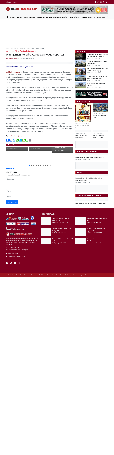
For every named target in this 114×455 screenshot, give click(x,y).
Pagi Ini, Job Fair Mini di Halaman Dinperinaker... (89, 227)
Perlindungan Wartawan (72, 401)
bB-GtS (90, 17)
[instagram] (103, 2)
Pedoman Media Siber (17, 401)
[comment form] (39, 182)
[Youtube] (15, 389)
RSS (8, 401)
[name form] (39, 191)
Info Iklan (26, 401)
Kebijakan (32, 17)
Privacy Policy (60, 401)
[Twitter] (11, 389)
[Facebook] (7, 389)
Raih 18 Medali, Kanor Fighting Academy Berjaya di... (90, 329)
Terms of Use (51, 401)
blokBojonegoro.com (12, 58)
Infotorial (97, 17)
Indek (103, 17)
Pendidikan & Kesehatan (57, 17)
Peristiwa (12, 17)
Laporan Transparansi (86, 401)
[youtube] (100, 2)
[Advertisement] (57, 32)
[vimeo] (106, 2)
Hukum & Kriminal (42, 17)
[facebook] (95, 2)
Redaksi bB (42, 401)
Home (7, 48)
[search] (106, 17)
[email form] (39, 196)
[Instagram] (19, 389)
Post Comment (12, 202)
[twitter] (98, 2)
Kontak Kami (34, 401)
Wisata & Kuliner (81, 17)
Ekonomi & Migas (22, 17)
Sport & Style (70, 17)
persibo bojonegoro (18, 136)
